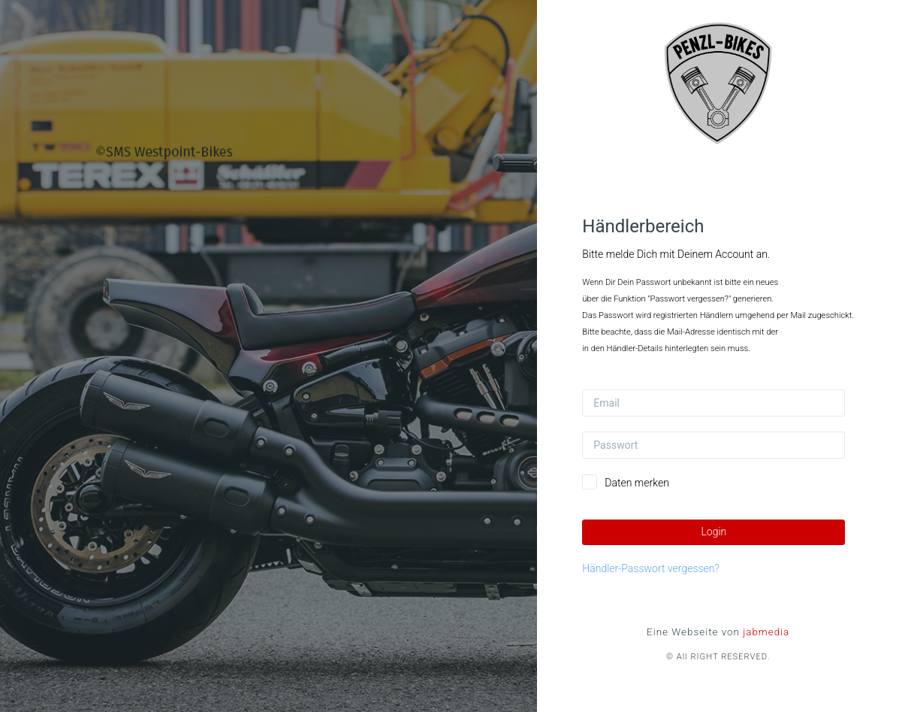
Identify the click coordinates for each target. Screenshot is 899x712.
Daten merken (637, 483)
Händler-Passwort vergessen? (651, 568)
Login (713, 532)
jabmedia (766, 632)
